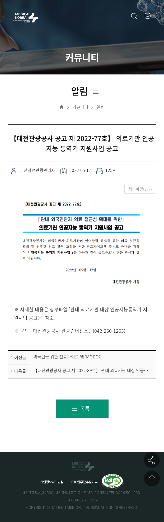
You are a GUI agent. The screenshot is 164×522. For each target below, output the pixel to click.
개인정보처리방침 (51, 482)
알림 (101, 107)
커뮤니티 (80, 107)
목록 (85, 409)
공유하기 (152, 460)
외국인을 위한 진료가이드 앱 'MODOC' (67, 357)
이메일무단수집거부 (84, 482)
